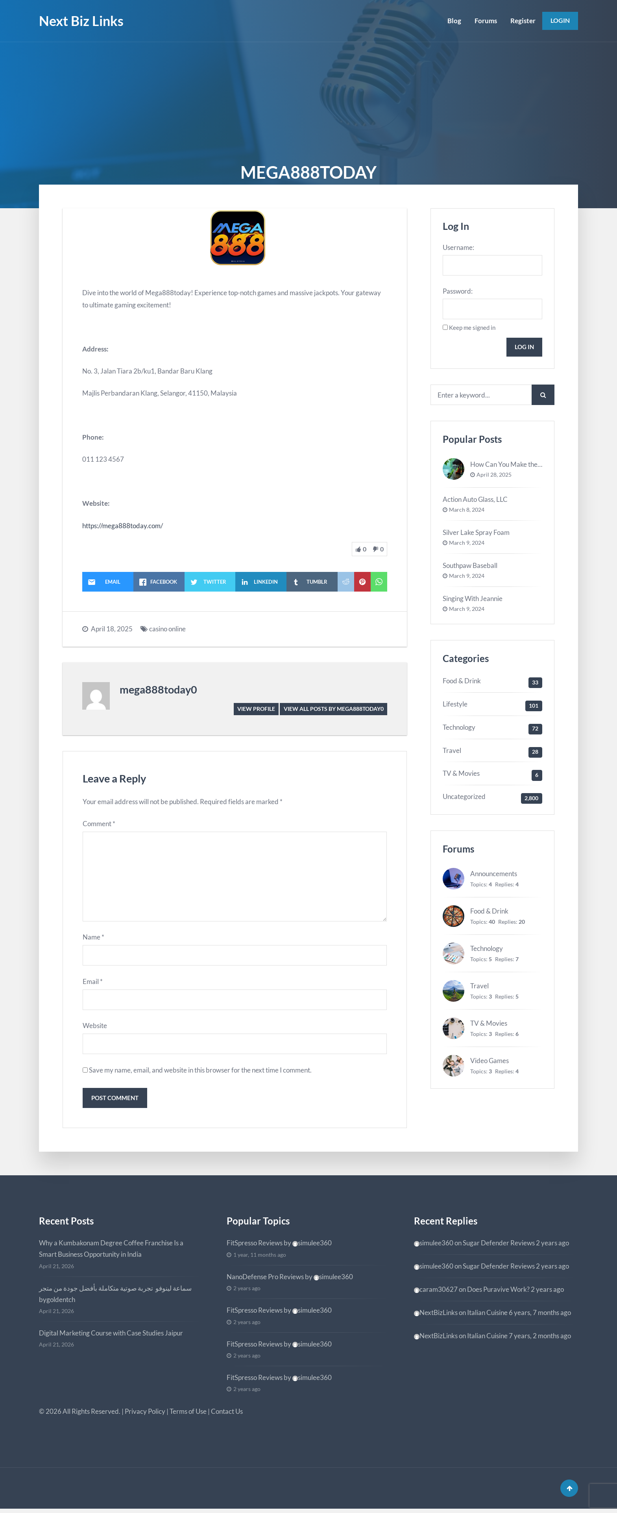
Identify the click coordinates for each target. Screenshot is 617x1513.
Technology (459, 728)
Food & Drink (462, 682)
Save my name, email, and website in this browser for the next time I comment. (200, 1073)
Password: (458, 291)
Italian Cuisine (487, 1315)
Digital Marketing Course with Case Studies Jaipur (111, 1336)
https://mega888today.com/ (122, 526)
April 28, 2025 (494, 476)
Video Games (489, 1062)
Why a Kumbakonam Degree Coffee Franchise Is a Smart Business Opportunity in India (111, 1251)
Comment (99, 824)
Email (93, 983)
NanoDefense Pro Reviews (265, 1279)
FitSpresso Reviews (255, 1246)
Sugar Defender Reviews (499, 1246)
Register (522, 21)
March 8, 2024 (466, 511)
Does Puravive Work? (498, 1292)
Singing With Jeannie (472, 600)
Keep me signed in (472, 327)
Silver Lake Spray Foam (476, 533)
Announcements (493, 875)
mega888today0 (158, 689)
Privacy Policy (145, 1414)
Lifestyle (455, 705)
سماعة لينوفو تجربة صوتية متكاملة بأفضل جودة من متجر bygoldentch (115, 1296)
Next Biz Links (81, 21)
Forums (485, 21)
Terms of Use (188, 1414)
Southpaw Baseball (470, 566)
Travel (452, 751)
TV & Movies (461, 775)
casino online (167, 629)
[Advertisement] (308, 101)
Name (93, 939)
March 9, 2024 (466, 544)
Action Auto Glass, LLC (475, 500)
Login (559, 20)
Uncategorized (464, 797)
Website (95, 1028)
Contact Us (227, 1414)
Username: (458, 247)
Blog (453, 21)
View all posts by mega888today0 (334, 708)
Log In (524, 347)
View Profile (256, 708)
